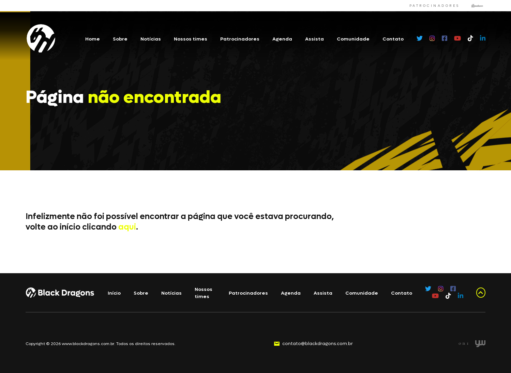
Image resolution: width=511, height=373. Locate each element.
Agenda (282, 39)
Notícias (150, 39)
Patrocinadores (239, 39)
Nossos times (190, 39)
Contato (393, 39)
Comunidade (353, 39)
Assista (314, 39)
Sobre (120, 39)
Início (114, 293)
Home (92, 39)
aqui (127, 227)
